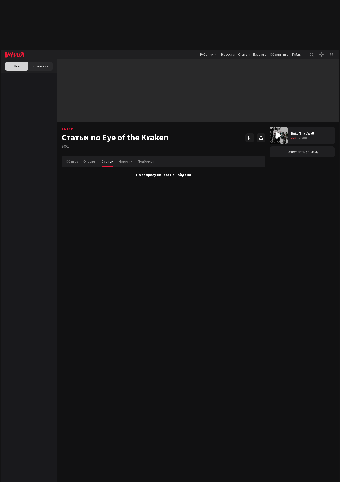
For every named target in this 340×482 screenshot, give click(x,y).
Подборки (146, 161)
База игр (259, 54)
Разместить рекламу (302, 152)
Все (17, 66)
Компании (40, 66)
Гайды (296, 54)
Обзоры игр (279, 54)
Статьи (244, 54)
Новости (228, 54)
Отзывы (89, 161)
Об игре (72, 161)
